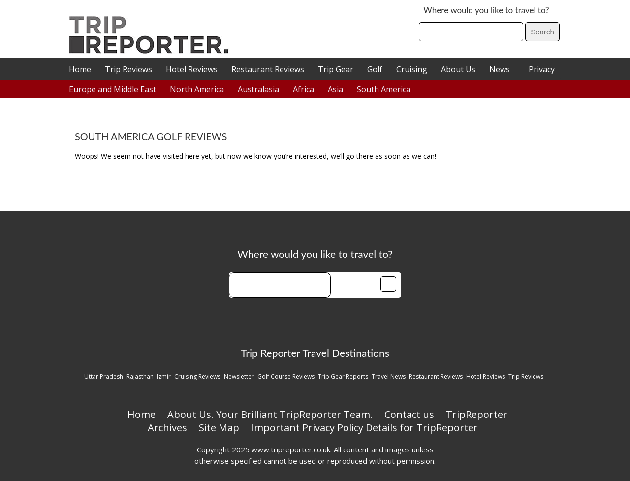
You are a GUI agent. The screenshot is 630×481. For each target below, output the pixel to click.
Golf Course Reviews (286, 376)
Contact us (409, 414)
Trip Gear (335, 69)
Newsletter (239, 376)
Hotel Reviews (192, 69)
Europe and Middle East (112, 89)
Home (80, 69)
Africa (303, 89)
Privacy (542, 69)
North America (197, 89)
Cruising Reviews (197, 376)
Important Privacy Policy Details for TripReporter (364, 427)
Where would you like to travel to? (486, 10)
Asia (335, 89)
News (499, 69)
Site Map (219, 427)
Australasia (258, 89)
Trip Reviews (128, 69)
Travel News (389, 376)
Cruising (411, 69)
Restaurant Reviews (267, 69)
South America (383, 89)
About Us (458, 69)
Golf (374, 69)
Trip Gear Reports (343, 376)
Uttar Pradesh (103, 376)
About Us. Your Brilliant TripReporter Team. (270, 414)
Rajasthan (140, 376)
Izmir (164, 376)
